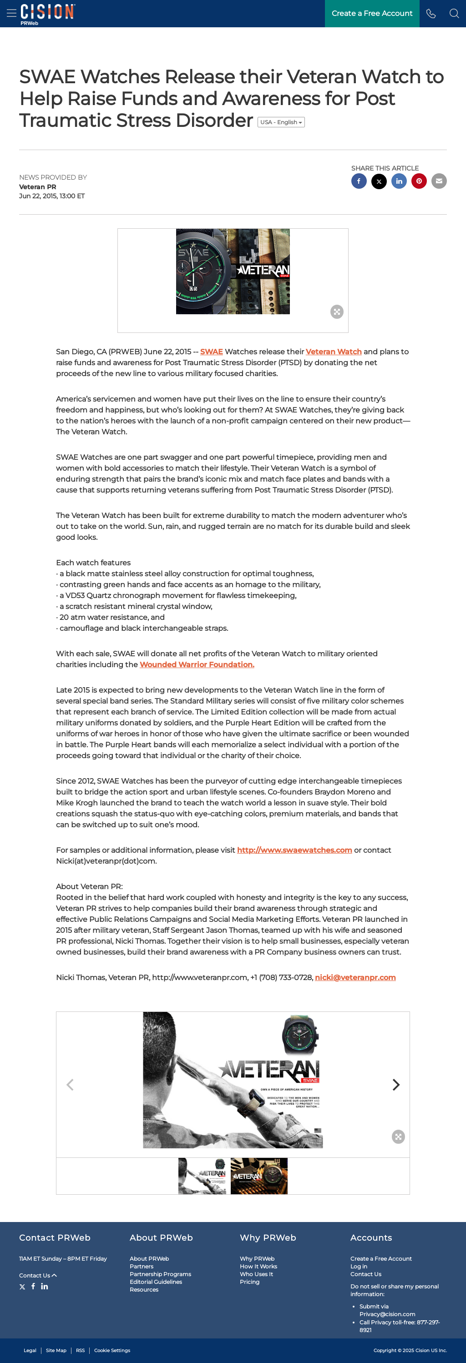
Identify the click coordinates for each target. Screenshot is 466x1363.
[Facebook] (33, 1286)
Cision (422, 1350)
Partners (141, 1266)
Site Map (56, 1350)
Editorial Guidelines (156, 1281)
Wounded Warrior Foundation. (197, 664)
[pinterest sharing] (419, 182)
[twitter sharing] (379, 182)
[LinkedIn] (45, 1286)
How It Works (258, 1266)
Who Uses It (256, 1274)
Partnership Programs (160, 1274)
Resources (144, 1289)
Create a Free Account (381, 1258)
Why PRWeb (257, 1258)
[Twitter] (23, 1286)
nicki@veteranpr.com (355, 977)
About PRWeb (149, 1258)
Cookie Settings (112, 1350)
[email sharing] (439, 182)
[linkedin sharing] (399, 182)
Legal (30, 1350)
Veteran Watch (334, 351)
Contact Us (38, 1275)
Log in (358, 1266)
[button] (454, 13)
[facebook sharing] (359, 182)
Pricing (249, 1281)
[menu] (11, 13)
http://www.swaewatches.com (294, 850)
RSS (80, 1350)
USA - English (281, 122)
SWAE (211, 351)
